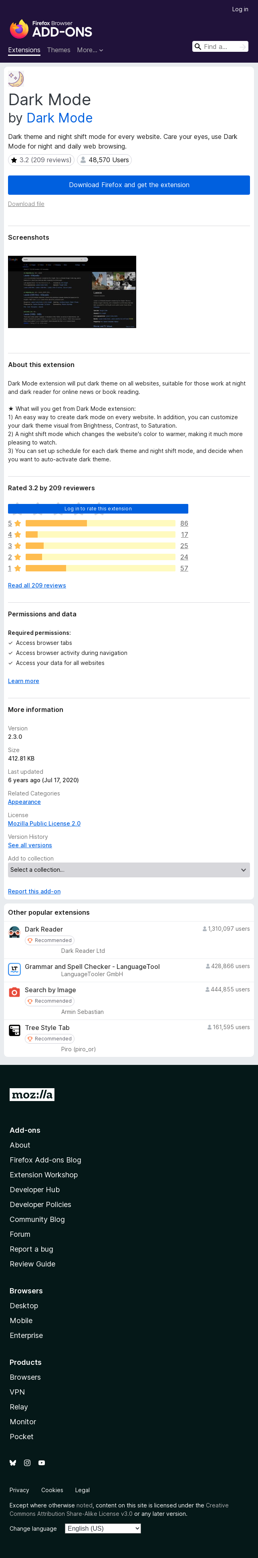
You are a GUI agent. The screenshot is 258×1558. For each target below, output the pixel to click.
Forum (20, 1234)
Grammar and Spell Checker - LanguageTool (92, 967)
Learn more (23, 680)
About (20, 1145)
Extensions (24, 50)
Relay (19, 1407)
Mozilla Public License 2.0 (44, 823)
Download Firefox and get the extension (129, 185)
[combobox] (220, 46)
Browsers (25, 1377)
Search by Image (50, 990)
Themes (59, 50)
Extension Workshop (44, 1175)
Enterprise (26, 1335)
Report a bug (31, 1249)
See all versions (30, 845)
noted (85, 1505)
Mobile (21, 1320)
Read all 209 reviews (37, 585)
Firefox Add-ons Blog (45, 1160)
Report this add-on (34, 891)
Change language (33, 1528)
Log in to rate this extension (98, 509)
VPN (17, 1392)
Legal (82, 1490)
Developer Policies (40, 1204)
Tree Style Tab (47, 1028)
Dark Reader (44, 929)
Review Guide (32, 1264)
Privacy (19, 1490)
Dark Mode (59, 118)
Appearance (24, 801)
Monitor (23, 1421)
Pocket (22, 1436)
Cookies (52, 1490)
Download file (26, 203)
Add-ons (25, 1130)
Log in (240, 9)
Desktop (24, 1305)
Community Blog (37, 1219)
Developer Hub (35, 1189)
